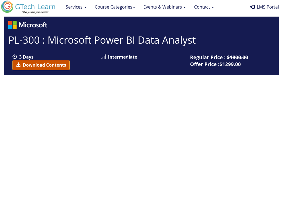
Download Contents (41, 65)
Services (76, 7)
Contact (204, 7)
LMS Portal (264, 7)
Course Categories (115, 7)
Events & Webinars (164, 7)
